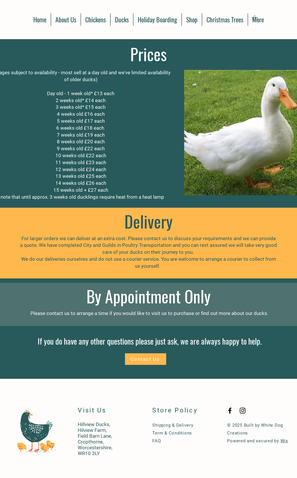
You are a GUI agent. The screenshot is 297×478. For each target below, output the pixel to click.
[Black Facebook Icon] (230, 410)
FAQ (156, 440)
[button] (258, 18)
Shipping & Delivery (172, 425)
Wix (284, 440)
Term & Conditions (172, 433)
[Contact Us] (145, 359)
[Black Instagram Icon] (243, 410)
